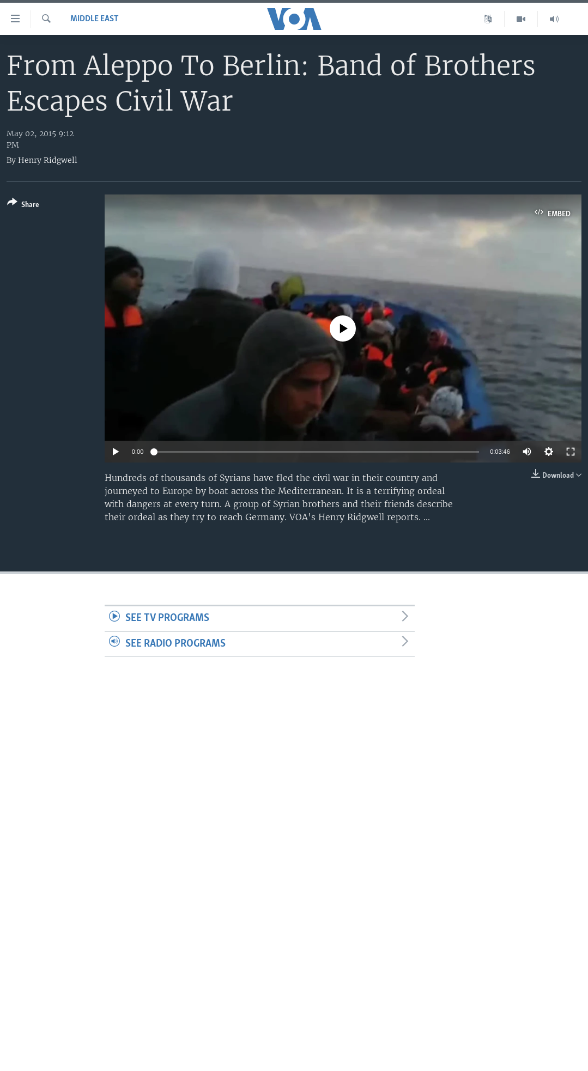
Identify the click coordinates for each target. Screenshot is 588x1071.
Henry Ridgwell (47, 160)
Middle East (94, 19)
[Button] (23, 205)
